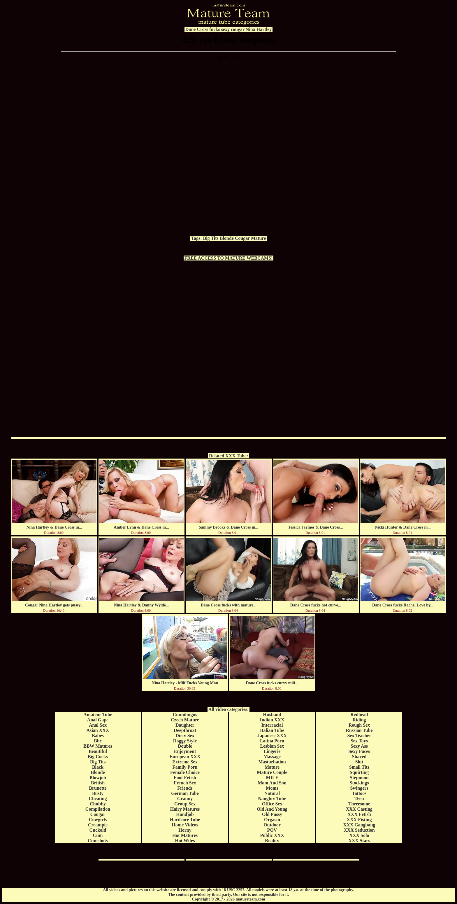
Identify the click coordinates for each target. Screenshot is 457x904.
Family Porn (185, 767)
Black (97, 767)
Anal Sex (98, 725)
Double (185, 746)
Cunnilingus (185, 714)
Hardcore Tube (185, 819)
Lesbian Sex (272, 746)
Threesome (359, 803)
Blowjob (97, 777)
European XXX (185, 756)
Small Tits (359, 767)
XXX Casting (359, 809)
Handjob (185, 814)
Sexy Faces (359, 751)
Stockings (359, 782)
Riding (359, 719)
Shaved (359, 756)
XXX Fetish (359, 814)
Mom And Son (272, 782)
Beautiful (98, 751)
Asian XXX (98, 730)
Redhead (359, 714)
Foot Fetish (185, 777)
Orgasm (272, 819)
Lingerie (272, 751)
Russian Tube (359, 730)
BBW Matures (97, 746)
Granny (185, 798)
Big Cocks (98, 756)
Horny (184, 830)
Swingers (359, 788)
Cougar (242, 238)
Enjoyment (185, 751)
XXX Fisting (359, 819)
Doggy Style (185, 740)
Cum (98, 835)
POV (272, 830)
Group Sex (185, 803)
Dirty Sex (184, 735)
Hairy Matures (185, 809)
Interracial (272, 725)
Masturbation (272, 761)
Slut (359, 761)
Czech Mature (185, 719)
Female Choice (185, 772)
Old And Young (272, 809)
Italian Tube (272, 730)
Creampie (98, 824)
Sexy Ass (359, 746)
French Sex (185, 782)
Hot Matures (185, 835)
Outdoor (272, 824)
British (98, 782)
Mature (258, 238)
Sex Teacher (359, 735)
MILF (272, 777)
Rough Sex (359, 725)
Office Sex (272, 803)
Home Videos (185, 824)
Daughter (184, 725)
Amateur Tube (97, 714)
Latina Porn (272, 740)
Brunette (97, 788)
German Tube (185, 793)
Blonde (227, 238)
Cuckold (97, 830)
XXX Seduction (359, 830)
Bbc (98, 740)
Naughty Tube (272, 798)
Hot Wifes (185, 840)
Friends (184, 788)
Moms (272, 788)
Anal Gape (97, 719)
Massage (272, 756)
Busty (97, 793)
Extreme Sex (184, 761)
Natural (272, 793)
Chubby (98, 803)
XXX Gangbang (359, 824)
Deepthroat (185, 730)
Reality (272, 840)
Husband (272, 714)
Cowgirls (98, 819)
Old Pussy (272, 814)
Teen (359, 798)
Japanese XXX (272, 735)
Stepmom (359, 777)
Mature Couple (272, 772)
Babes (98, 735)
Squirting (359, 772)
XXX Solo (359, 835)
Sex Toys (359, 740)
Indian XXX (272, 719)
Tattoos (359, 793)
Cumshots (98, 840)
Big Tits (211, 238)
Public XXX (272, 835)
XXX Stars (359, 840)
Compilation (97, 809)
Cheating (98, 798)
